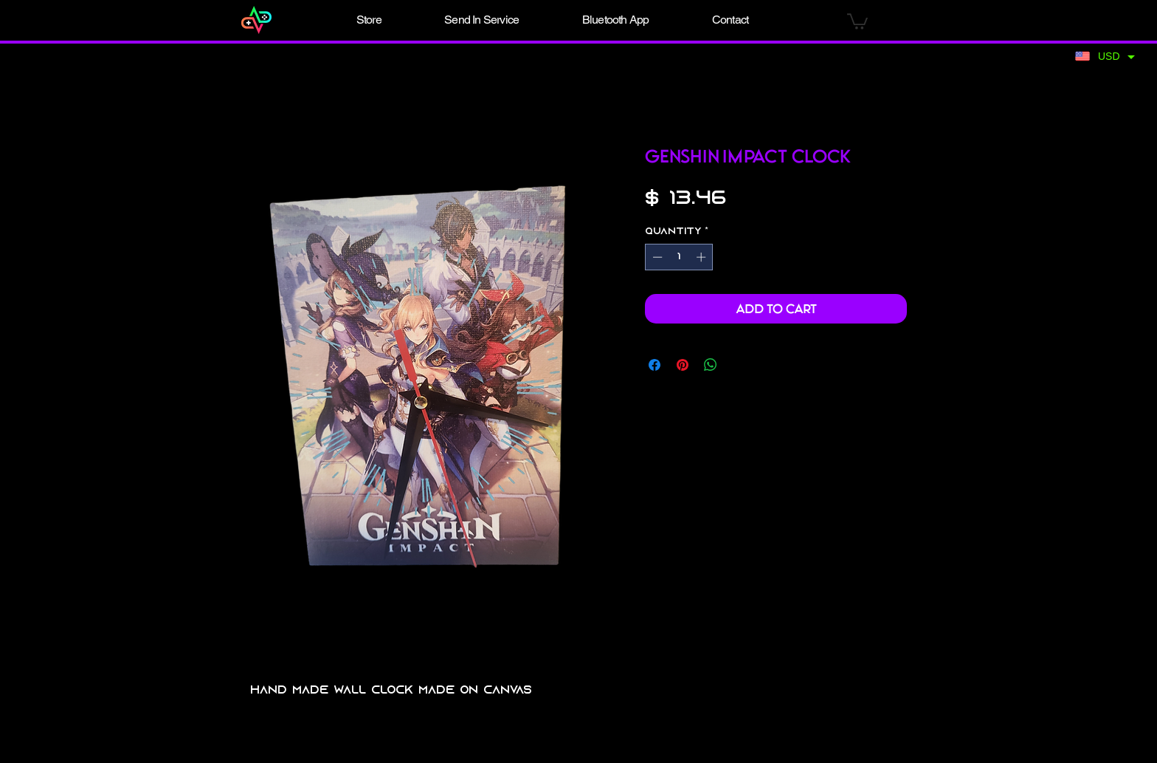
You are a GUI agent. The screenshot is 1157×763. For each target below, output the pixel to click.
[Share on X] (738, 365)
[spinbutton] (679, 257)
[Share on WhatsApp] (710, 365)
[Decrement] (656, 257)
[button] (369, 20)
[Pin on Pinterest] (682, 365)
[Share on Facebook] (654, 365)
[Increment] (702, 257)
